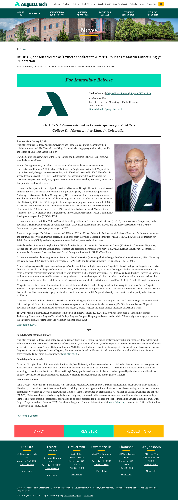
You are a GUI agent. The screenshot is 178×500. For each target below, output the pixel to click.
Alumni (57, 4)
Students (66, 4)
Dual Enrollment (120, 4)
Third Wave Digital (72, 495)
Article (140, 93)
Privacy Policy (23, 490)
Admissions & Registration (57, 13)
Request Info (138, 431)
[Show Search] (161, 4)
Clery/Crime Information (62, 487)
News (24, 49)
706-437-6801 (151, 464)
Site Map (21, 487)
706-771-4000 (27, 464)
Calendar (133, 4)
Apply (39, 431)
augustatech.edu (70, 354)
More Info (27, 470)
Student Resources (152, 13)
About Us (20, 13)
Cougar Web (152, 4)
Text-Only (88, 495)
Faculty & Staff (104, 4)
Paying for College (105, 13)
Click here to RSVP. (27, 324)
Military (76, 4)
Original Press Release (117, 93)
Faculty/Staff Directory (103, 487)
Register (89, 431)
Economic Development (129, 13)
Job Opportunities (149, 487)
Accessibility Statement (38, 487)
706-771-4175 (101, 464)
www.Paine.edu (116, 402)
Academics (34, 13)
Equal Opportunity (83, 487)
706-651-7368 (77, 467)
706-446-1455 (52, 468)
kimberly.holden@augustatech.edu (106, 109)
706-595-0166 (126, 467)
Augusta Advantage (82, 13)
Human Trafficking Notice (127, 487)
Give (142, 4)
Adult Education (88, 4)
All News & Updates (27, 415)
